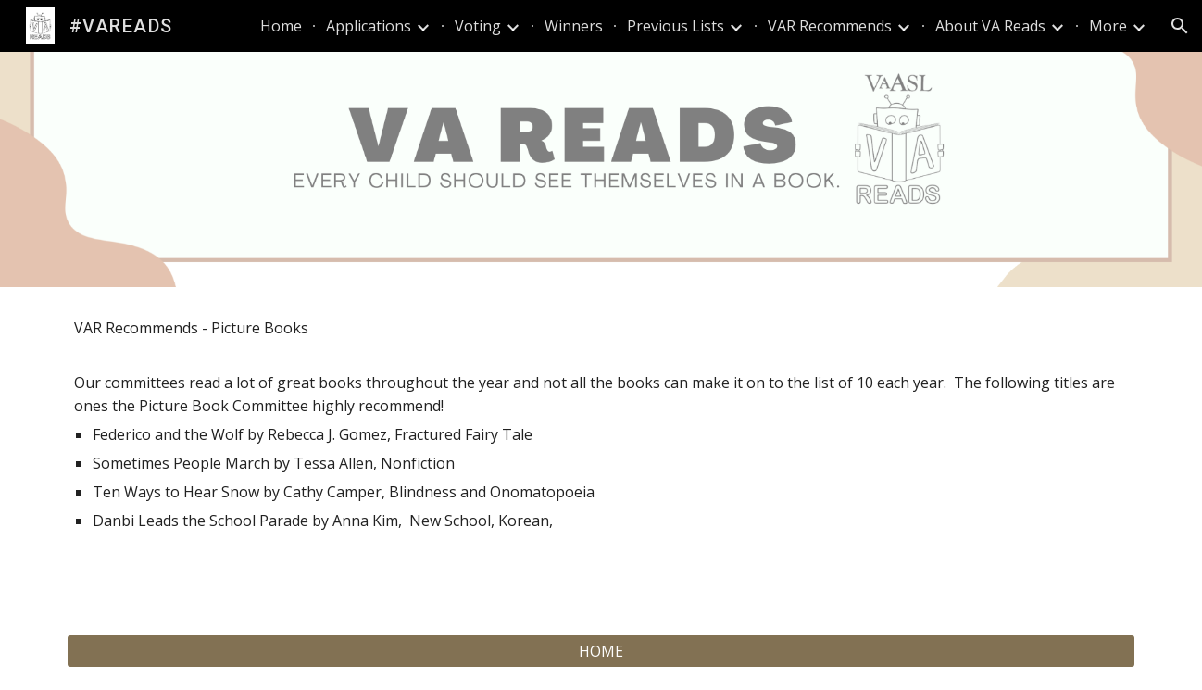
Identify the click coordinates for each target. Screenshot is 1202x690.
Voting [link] (478, 26)
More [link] (1108, 26)
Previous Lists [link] (675, 26)
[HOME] (601, 651)
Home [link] (281, 26)
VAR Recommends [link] (830, 26)
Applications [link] (368, 26)
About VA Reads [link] (990, 26)
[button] (1180, 26)
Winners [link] (574, 26)
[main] (601, 449)
